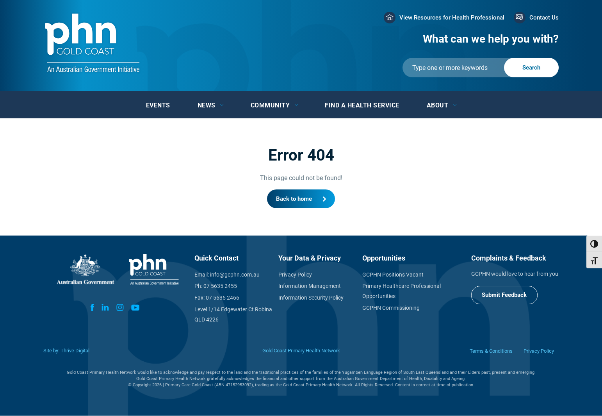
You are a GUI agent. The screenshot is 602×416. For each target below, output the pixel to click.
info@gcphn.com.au (235, 275)
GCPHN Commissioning (391, 308)
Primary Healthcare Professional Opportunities (401, 292)
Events (158, 105)
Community (270, 105)
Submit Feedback (504, 295)
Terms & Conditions (491, 351)
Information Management (309, 287)
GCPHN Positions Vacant (393, 275)
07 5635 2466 (222, 298)
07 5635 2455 (220, 287)
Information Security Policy (311, 298)
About (438, 105)
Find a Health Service (362, 105)
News (207, 105)
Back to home (294, 198)
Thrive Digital (75, 351)
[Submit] (481, 67)
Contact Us (544, 17)
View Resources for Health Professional (451, 17)
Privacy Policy (295, 275)
